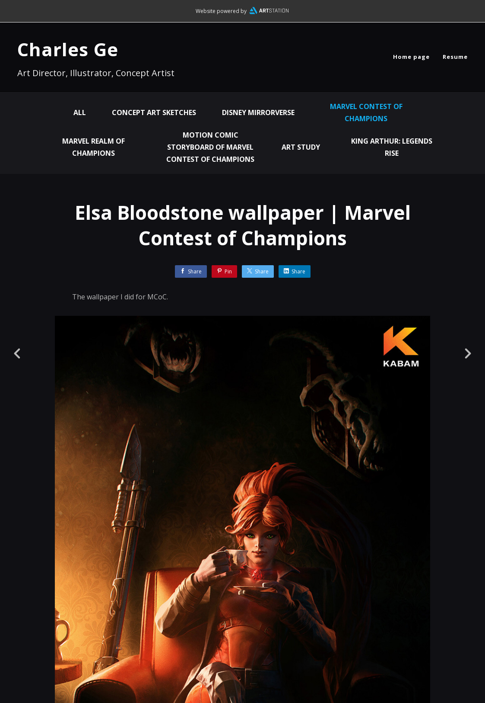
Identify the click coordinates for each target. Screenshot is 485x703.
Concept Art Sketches (154, 112)
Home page (411, 57)
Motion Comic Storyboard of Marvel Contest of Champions (210, 147)
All (79, 112)
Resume (455, 57)
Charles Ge (67, 49)
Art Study (301, 147)
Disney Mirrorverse (258, 112)
